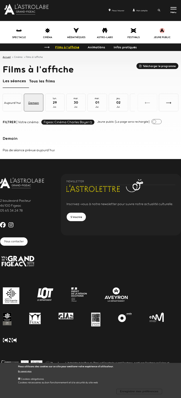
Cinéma (47, 37)
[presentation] (164, 122)
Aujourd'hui (12, 102)
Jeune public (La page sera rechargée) (127, 122)
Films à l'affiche (67, 47)
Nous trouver (108, 10)
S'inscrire (77, 218)
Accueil (7, 57)
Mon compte (136, 10)
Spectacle (19, 37)
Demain (33, 102)
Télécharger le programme (157, 66)
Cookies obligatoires (32, 379)
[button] (168, 102)
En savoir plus (24, 371)
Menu (173, 12)
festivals (133, 37)
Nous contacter (15, 242)
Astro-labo (105, 37)
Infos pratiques (125, 47)
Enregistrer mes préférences (139, 391)
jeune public (162, 37)
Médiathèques (76, 37)
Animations (96, 47)
